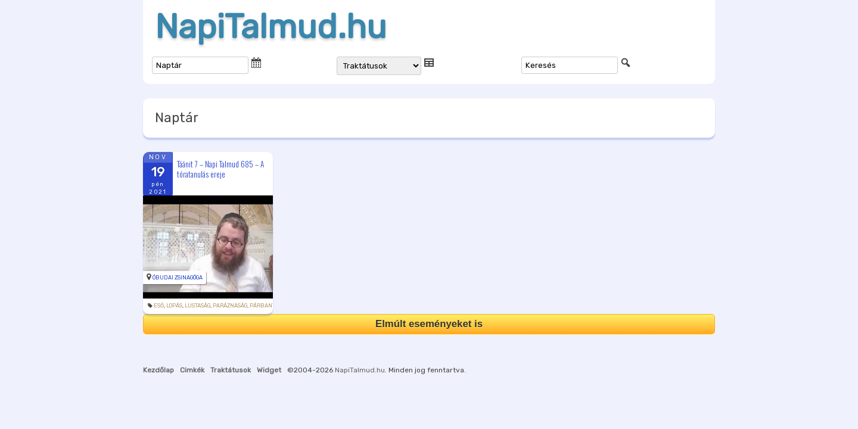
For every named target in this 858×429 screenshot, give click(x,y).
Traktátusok (230, 370)
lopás (174, 306)
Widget (269, 370)
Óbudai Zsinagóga (178, 278)
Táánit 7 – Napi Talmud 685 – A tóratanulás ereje (220, 169)
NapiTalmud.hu (271, 26)
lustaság (197, 306)
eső (159, 306)
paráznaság (230, 306)
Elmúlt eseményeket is (429, 323)
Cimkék (192, 370)
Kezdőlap (158, 370)
